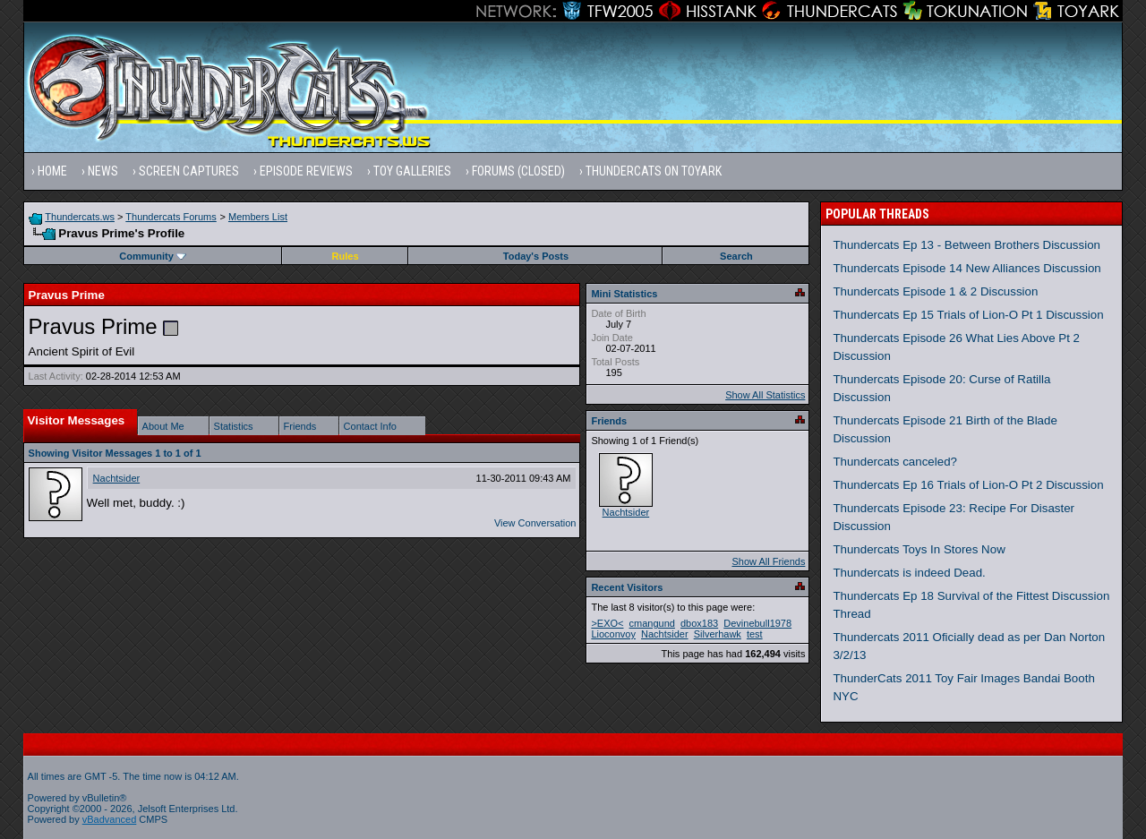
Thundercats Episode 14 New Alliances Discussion (966, 268)
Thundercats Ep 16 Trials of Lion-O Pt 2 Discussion (968, 485)
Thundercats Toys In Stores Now (919, 549)
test (755, 634)
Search (736, 256)
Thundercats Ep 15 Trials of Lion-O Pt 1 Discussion (968, 314)
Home (52, 171)
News (103, 171)
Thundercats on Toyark (654, 171)
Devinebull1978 (757, 623)
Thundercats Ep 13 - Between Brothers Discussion (966, 245)
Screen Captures (189, 171)
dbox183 (699, 623)
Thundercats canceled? (895, 461)
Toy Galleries (412, 171)
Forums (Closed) (518, 171)
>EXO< (607, 623)
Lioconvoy (613, 634)
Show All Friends (768, 561)
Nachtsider (117, 478)
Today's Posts (536, 256)
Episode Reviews (306, 171)
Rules (345, 256)
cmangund (652, 623)
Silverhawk (717, 634)
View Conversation (535, 523)
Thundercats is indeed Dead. (909, 572)
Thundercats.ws (80, 216)
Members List (257, 216)
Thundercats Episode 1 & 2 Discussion (935, 291)
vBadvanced (109, 819)
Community (152, 256)
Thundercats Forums (170, 216)
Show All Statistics (765, 395)
